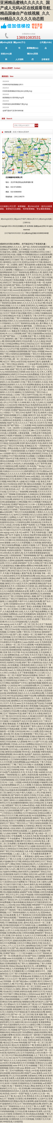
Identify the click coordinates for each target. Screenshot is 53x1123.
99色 (34, 425)
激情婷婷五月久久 (37, 379)
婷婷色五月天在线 (27, 458)
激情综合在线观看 (13, 752)
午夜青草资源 (30, 282)
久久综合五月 (24, 430)
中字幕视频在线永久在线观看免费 (37, 254)
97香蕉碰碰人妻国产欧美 (20, 573)
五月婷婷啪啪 (6, 616)
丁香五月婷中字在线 (29, 395)
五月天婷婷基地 (27, 777)
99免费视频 (5, 902)
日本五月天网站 (24, 943)
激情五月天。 (37, 718)
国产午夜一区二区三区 (38, 1042)
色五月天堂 (27, 721)
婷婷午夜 (22, 484)
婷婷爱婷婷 (12, 693)
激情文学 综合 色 (35, 415)
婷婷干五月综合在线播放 (16, 928)
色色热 (33, 466)
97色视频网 (16, 836)
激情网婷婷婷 (6, 272)
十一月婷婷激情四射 (16, 451)
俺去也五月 (28, 966)
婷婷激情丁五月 (25, 563)
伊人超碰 (20, 481)
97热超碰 (29, 894)
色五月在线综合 (10, 484)
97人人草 (21, 581)
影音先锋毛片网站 (28, 866)
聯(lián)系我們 (32, 56)
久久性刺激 (36, 543)
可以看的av (44, 471)
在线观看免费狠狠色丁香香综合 (19, 407)
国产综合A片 (23, 1030)
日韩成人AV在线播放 (9, 665)
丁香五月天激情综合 (18, 599)
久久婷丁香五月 (24, 517)
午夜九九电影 (26, 792)
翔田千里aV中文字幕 (9, 458)
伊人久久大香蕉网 (13, 333)
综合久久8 (47, 662)
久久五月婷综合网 (38, 935)
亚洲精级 (40, 280)
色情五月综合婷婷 (8, 741)
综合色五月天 (26, 930)
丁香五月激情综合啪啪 (36, 1109)
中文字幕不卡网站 (11, 994)
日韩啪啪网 (20, 920)
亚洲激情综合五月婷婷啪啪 (30, 1083)
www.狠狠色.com (39, 1073)
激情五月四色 (30, 795)
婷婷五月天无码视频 (25, 1063)
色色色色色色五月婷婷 (15, 372)
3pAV (15, 514)
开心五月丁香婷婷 (43, 624)
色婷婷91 (24, 349)
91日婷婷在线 (32, 652)
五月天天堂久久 (20, 257)
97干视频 (47, 1088)
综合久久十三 (30, 359)
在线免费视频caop (21, 762)
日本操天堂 (27, 520)
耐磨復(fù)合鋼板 (13, 209)
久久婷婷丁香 (35, 739)
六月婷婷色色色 (24, 453)
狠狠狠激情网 (9, 889)
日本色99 (33, 724)
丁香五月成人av (40, 734)
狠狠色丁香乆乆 (40, 818)
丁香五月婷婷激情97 (41, 984)
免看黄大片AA (45, 558)
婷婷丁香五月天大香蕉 (32, 713)
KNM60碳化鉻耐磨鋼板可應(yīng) (15, 104)
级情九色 (19, 553)
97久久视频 (22, 415)
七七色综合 (12, 685)
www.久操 (44, 856)
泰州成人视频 (30, 596)
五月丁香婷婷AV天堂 (12, 713)
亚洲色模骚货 (11, 963)
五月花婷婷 (44, 652)
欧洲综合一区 (28, 367)
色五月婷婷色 (13, 770)
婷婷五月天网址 (28, 757)
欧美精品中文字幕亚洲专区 (36, 902)
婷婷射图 (33, 492)
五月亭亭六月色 (21, 708)
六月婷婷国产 (15, 721)
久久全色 (17, 859)
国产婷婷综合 (13, 295)
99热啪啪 (9, 841)
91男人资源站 (9, 578)
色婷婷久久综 (46, 849)
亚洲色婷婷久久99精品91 (27, 494)
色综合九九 (35, 912)
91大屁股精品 (34, 479)
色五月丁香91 (9, 361)
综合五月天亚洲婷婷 (27, 996)
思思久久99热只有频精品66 (39, 313)
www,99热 (41, 889)
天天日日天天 (13, 777)
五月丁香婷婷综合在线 (25, 323)
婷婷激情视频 (22, 1050)
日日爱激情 (20, 390)
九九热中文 (42, 1098)
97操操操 (17, 435)
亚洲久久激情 (33, 619)
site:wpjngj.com (7, 532)
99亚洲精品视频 (43, 1037)
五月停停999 (20, 377)
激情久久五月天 (7, 377)
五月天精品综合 (30, 813)
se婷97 (25, 532)
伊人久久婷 (39, 673)
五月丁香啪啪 (9, 494)
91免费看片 (42, 338)
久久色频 (30, 951)
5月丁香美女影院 (39, 517)
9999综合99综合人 (25, 287)
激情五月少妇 (13, 792)
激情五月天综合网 (35, 627)
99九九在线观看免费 (27, 685)
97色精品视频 (13, 729)
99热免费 (38, 565)
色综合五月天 (41, 744)
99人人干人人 (9, 945)
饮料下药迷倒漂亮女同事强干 (35, 667)
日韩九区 (24, 379)
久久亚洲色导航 (7, 318)
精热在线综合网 (38, 1012)
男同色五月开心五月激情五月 (39, 1096)
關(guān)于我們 (20, 219)
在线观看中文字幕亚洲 (35, 828)
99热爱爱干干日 (39, 905)
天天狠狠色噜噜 (16, 826)
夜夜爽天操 (18, 706)
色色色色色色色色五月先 (26, 747)
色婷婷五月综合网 (11, 711)
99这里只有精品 (23, 647)
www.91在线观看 (14, 958)
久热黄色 (9, 1012)
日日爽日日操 (25, 609)
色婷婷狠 (43, 775)
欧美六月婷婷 (11, 1083)
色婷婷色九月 (13, 1053)
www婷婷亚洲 (37, 428)
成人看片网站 (42, 323)
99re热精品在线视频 (35, 1114)
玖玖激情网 (34, 808)
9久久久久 (9, 622)
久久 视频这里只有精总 (17, 331)
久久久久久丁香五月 (27, 423)
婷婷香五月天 (11, 558)
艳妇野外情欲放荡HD (39, 535)
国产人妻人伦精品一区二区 (25, 634)
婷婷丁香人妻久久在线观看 (28, 578)
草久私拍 (15, 734)
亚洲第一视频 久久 (29, 729)
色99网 (12, 647)
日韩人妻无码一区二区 (21, 400)
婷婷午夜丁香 (17, 726)
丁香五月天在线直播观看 (24, 512)
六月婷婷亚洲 (6, 257)
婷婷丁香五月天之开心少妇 (12, 894)
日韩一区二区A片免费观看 (11, 1070)
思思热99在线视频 (42, 1058)
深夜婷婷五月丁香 (44, 614)
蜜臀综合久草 (36, 272)
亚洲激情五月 (19, 1114)
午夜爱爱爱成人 (36, 989)
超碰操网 (19, 560)
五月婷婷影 (24, 514)
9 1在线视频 (37, 764)
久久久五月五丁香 (28, 1106)
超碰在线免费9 (19, 940)
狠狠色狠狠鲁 (17, 298)
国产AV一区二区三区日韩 (22, 1014)
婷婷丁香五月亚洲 (44, 277)
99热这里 (9, 798)
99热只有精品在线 (24, 864)
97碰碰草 (43, 782)
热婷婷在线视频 (10, 996)
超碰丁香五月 (16, 369)
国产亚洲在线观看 (42, 407)
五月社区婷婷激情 (32, 499)
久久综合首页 (11, 405)
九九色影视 (24, 328)
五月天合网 (41, 588)
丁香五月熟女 (11, 364)
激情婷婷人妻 (11, 338)
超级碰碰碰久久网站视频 (16, 502)
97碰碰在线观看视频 (43, 851)
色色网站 (18, 813)
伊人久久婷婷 (39, 520)
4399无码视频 (46, 892)
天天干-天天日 (9, 703)
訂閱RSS (26, 223)
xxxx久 (44, 1030)
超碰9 (34, 1022)
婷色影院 (16, 420)
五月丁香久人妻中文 (27, 267)
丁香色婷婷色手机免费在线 (32, 838)
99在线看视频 (30, 701)
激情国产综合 (13, 507)
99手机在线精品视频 (38, 1116)
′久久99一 (32, 504)
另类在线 (4, 1047)
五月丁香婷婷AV (24, 915)
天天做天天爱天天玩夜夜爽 (36, 387)
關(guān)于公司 (19, 45)
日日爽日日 (10, 540)
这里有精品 (29, 877)
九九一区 (17, 1088)
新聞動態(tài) (32, 48)
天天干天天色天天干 (24, 461)
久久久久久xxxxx (10, 787)
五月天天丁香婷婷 (23, 356)
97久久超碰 (30, 846)
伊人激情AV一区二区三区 (24, 588)
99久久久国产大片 (36, 741)
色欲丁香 (32, 336)
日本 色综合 (16, 935)
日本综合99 (20, 731)
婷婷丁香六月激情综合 (32, 662)
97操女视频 (21, 313)
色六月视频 (40, 951)
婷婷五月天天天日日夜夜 (38, 940)
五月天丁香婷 (9, 313)
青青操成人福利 (32, 856)
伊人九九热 (38, 864)
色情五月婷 (14, 1068)
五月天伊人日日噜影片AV (34, 310)
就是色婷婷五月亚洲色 (10, 594)
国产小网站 (10, 864)
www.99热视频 (20, 1042)
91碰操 (29, 953)
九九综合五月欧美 (31, 836)
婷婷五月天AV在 (42, 777)
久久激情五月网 (33, 1025)
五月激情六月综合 (34, 451)
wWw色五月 (8, 553)
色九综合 (34, 318)
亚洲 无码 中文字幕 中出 (14, 652)
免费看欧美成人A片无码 (17, 655)
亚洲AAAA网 (43, 813)
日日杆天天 (42, 423)
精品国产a (33, 1050)
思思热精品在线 (14, 520)
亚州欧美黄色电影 (11, 925)
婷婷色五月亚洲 (33, 920)
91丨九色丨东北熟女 (40, 698)
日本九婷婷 (5, 298)
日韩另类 (31, 1060)
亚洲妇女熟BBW (38, 571)
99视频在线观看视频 (18, 351)
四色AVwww (34, 994)
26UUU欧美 (18, 754)
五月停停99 (24, 558)
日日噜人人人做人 (26, 887)
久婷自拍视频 (28, 463)
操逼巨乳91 (12, 430)
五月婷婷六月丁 (39, 400)
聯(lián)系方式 (32, 219)
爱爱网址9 (37, 910)
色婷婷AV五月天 (34, 798)
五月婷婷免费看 (41, 285)
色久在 (12, 1058)
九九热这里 (33, 622)
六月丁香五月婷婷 (38, 328)
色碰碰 (14, 1030)
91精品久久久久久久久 (13, 471)
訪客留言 (46, 59)
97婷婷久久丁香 (25, 680)
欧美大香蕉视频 (31, 706)
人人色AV (34, 558)
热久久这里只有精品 (37, 418)
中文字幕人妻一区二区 (13, 359)
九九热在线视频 (12, 810)
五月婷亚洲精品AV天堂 (10, 316)
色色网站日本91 (37, 252)
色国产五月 (12, 423)
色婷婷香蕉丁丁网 (8, 764)
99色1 (8, 968)
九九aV (25, 935)
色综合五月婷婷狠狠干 (38, 331)
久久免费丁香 (26, 999)
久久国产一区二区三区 (24, 624)
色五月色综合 (26, 507)
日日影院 (19, 1098)
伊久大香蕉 (47, 739)
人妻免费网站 (40, 966)
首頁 (14, 132)
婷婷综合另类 (28, 861)
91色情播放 (40, 780)
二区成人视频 (38, 800)
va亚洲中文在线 (45, 874)
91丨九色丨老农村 (11, 428)
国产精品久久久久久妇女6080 (13, 1060)
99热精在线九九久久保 (10, 757)
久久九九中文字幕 (11, 349)
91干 (18, 1058)
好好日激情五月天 (21, 438)
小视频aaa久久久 (20, 270)
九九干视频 (40, 525)
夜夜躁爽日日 (19, 1009)
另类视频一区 (9, 981)
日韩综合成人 (41, 326)
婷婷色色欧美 (20, 798)
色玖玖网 (29, 1017)
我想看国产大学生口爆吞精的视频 (26, 683)
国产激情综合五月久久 (15, 441)
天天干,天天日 (31, 275)
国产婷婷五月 (17, 795)
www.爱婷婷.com (27, 1068)
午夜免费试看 (46, 821)
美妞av (12, 966)
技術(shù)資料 (6, 56)
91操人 (34, 925)
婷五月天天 (10, 1050)
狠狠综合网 (46, 915)
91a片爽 (41, 303)
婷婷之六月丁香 (7, 1017)
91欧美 (3, 1053)
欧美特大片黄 (21, 479)
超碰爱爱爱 (33, 928)
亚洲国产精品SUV (19, 504)
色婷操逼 (26, 650)
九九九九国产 (46, 270)
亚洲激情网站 (44, 1022)
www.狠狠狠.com (7, 543)
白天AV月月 (25, 571)
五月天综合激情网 (27, 787)
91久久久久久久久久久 (13, 293)
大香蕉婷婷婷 (15, 555)
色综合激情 (44, 928)
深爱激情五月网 (35, 1076)
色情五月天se (20, 678)
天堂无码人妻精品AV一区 (41, 308)
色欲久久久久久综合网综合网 (31, 693)
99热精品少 (35, 1030)
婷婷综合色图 (26, 991)
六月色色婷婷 (19, 616)
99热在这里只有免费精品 (22, 1032)
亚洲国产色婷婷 (27, 525)
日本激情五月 (15, 718)
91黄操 (23, 711)
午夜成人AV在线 (31, 1070)
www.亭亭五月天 (20, 1065)
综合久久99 (27, 716)
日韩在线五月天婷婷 (25, 586)
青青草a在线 (46, 805)
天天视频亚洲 (17, 971)
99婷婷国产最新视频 (33, 560)
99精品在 (43, 305)
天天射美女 (36, 632)
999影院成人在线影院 (12, 1121)
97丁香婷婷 (10, 910)
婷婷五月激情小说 (37, 708)
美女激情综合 (9, 1116)
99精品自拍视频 (17, 275)
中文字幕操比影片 (22, 1012)
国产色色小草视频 (36, 351)
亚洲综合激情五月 (42, 1045)
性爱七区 (31, 474)
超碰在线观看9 (40, 1032)
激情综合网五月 (14, 667)
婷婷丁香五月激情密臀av (33, 333)
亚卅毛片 (30, 780)
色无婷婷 (7, 285)
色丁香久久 (23, 963)
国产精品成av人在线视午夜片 (29, 981)
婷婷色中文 (18, 499)
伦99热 (3, 1040)
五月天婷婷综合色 (44, 757)
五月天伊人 (12, 492)
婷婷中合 (43, 318)
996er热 (40, 637)
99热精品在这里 (22, 591)
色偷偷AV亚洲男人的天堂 (39, 1111)
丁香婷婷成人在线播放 (32, 550)
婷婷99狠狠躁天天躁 (12, 1027)
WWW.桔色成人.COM (9, 395)
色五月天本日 (15, 716)
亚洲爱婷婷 (14, 1119)
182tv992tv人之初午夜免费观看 (24, 1019)
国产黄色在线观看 (8, 917)
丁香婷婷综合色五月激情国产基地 (32, 917)
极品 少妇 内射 (42, 476)
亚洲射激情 (8, 874)
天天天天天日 (6, 877)
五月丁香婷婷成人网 (16, 879)
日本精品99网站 (12, 344)
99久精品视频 (40, 461)
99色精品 (22, 627)
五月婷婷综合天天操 (40, 530)
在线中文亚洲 (13, 866)
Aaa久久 (12, 670)
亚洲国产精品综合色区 (21, 410)
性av (27, 405)
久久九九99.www (37, 568)
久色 (18, 1040)
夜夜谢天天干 (39, 507)
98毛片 (46, 798)
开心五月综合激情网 (18, 1076)
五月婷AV (24, 535)
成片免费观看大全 (31, 369)
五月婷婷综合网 (29, 435)
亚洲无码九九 (32, 305)
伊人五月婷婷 (43, 685)
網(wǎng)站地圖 (45, 219)
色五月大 (7, 948)
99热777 (11, 1040)
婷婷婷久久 (34, 270)
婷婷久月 (20, 828)
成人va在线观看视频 (37, 657)
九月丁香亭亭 (41, 463)
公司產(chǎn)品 (46, 45)
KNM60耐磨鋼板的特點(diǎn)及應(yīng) (17, 91)
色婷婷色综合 (35, 1091)
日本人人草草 (45, 372)
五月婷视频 (39, 321)
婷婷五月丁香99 (14, 367)
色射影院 (41, 441)
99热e (27, 300)
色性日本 (33, 874)
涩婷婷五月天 (38, 410)
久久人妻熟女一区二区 (10, 645)
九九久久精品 (39, 341)
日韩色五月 (32, 377)
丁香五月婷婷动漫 (38, 532)
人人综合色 (10, 905)
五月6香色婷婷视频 (21, 897)
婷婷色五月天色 (42, 1086)
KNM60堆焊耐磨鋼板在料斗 (13, 85)
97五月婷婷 (25, 925)
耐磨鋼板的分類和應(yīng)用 (13, 98)
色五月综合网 (13, 767)
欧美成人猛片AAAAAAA (13, 300)
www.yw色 (30, 476)
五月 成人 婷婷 (45, 390)
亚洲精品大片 (38, 976)
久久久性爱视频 (23, 543)
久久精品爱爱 (11, 601)
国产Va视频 (38, 930)
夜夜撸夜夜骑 (15, 650)
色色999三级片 (33, 361)
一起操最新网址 (42, 367)
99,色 (9, 1086)
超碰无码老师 (40, 1101)
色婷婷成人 (5, 759)
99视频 (36, 892)
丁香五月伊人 (21, 823)
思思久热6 (43, 731)
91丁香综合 (30, 882)
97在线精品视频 (20, 657)
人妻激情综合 (43, 866)
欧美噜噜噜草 (30, 1098)
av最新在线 (41, 265)
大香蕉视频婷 (28, 537)
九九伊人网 (14, 869)
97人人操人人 (39, 680)
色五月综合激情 (10, 887)
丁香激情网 (23, 492)
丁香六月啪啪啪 (22, 318)
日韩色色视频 (28, 933)
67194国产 (4, 772)
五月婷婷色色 (28, 392)
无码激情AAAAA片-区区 (19, 604)
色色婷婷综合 (36, 405)
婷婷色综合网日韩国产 (21, 1073)
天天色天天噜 (31, 772)
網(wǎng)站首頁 (6, 45)
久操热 (10, 678)
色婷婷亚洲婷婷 (32, 1081)
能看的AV (7, 420)
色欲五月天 (35, 346)
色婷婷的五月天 (17, 772)
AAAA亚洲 (17, 290)
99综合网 (26, 833)
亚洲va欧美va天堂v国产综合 (23, 956)
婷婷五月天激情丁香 (14, 259)
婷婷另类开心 (24, 872)
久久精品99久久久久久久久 (33, 420)
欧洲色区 (21, 476)
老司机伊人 (33, 790)
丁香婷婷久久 (42, 458)
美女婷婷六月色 (18, 382)
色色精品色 (36, 522)
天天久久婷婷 (11, 563)
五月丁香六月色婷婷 (18, 974)
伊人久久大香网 (18, 688)
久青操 (8, 497)
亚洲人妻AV (23, 923)
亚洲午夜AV (25, 443)
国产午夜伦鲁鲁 (33, 581)
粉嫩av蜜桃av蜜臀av (24, 565)
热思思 (40, 616)
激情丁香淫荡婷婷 (27, 265)
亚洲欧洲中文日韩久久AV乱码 (27, 841)
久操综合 (19, 938)
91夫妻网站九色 (7, 356)
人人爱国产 (39, 958)
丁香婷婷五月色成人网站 (24, 1086)
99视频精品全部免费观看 (16, 469)
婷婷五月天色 (23, 568)
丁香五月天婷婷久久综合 (37, 382)
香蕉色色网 (10, 341)
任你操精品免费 (36, 349)
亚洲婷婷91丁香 (27, 1045)
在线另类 (7, 846)
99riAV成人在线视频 (31, 752)
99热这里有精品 (24, 670)
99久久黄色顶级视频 (40, 897)
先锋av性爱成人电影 (31, 805)
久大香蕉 (41, 336)
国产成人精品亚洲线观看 (23, 948)
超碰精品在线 (29, 497)
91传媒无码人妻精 (8, 252)
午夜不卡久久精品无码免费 (30, 601)
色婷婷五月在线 (14, 662)
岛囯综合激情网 (27, 295)
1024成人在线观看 (8, 433)
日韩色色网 (33, 599)
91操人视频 (16, 254)
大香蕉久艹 (8, 412)
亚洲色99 (33, 540)
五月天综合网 (6, 499)
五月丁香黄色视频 (25, 673)
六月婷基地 (29, 259)
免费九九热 (35, 591)
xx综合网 (45, 479)
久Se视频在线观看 (43, 456)
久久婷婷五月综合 (8, 808)
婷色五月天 (31, 879)
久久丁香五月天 (41, 1055)
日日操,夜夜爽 (9, 915)
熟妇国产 (39, 948)
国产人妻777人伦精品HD (31, 810)
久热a (49, 1101)
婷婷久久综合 (36, 665)
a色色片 (6, 971)
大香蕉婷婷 (24, 665)
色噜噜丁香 (16, 833)
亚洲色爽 (26, 1088)
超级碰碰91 (5, 374)
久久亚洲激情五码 (38, 438)
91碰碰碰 (33, 1065)
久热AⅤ (25, 884)
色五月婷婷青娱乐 (15, 326)
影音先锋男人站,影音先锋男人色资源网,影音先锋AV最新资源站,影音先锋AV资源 (26, 1078)
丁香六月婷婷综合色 (27, 338)
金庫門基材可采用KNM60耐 (13, 111)
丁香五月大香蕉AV (11, 976)
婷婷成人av (31, 616)
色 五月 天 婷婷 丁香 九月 (24, 277)
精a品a (19, 966)
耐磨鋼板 (22, 206)
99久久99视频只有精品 (38, 502)
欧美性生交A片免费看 (14, 882)
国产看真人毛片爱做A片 (22, 285)
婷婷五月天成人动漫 (16, 527)
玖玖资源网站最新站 (32, 384)
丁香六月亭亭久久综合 (42, 316)
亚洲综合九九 (41, 1063)
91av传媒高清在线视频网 (16, 790)
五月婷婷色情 (45, 642)
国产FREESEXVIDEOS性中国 (28, 639)
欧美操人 (24, 994)
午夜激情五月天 (20, 418)
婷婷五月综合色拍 (31, 849)
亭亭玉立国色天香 (28, 869)
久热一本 (45, 1093)
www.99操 (4, 369)
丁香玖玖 (26, 632)
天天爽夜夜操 (11, 923)
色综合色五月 (42, 846)
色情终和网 (46, 578)
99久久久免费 (32, 731)
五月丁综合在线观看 (42, 999)
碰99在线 (17, 1002)
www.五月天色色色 (25, 703)
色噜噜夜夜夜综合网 (36, 397)
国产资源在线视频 (8, 415)
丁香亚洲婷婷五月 (8, 581)
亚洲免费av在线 (14, 933)
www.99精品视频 (23, 905)
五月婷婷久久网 (7, 984)
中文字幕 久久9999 (17, 402)
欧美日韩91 (25, 548)
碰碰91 (18, 392)
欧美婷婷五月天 (41, 1047)
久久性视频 (29, 971)
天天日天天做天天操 (38, 655)
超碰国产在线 (26, 892)
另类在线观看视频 (42, 894)
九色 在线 (28, 851)
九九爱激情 (22, 741)
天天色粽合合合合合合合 (11, 310)
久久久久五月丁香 (13, 979)
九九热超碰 (25, 428)
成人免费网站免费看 (16, 1109)
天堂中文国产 (46, 374)
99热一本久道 (26, 770)
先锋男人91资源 (10, 486)
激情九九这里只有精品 (26, 889)
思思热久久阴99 (7, 560)
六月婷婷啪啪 (18, 968)
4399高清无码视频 (30, 782)
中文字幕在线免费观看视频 (21, 1055)
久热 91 (18, 532)
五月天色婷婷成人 (28, 1053)
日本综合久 (36, 548)
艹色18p (40, 466)
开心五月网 (44, 275)
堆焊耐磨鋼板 (29, 209)
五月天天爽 (16, 637)
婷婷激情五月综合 (40, 453)
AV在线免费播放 (31, 374)
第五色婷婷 (12, 619)
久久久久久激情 (18, 305)
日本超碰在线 (21, 622)
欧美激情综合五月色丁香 (41, 900)
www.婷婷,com (34, 469)
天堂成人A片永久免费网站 (22, 744)
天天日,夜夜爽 (27, 645)
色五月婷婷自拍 (29, 637)
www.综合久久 (32, 372)
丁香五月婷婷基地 (24, 910)
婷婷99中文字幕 (30, 290)
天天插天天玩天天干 (12, 530)
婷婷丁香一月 (45, 1050)
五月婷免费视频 (22, 736)
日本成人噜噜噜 (27, 767)
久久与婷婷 (28, 958)
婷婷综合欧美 (25, 815)
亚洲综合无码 (6, 1002)
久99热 (36, 563)
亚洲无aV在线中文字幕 (32, 262)
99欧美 (21, 405)
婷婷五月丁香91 (7, 823)
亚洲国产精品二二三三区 (14, 953)
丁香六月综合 (45, 762)
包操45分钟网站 (10, 872)
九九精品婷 (31, 441)
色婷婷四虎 (27, 818)
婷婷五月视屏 (6, 435)
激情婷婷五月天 (31, 298)
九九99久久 (30, 280)
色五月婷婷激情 (43, 497)
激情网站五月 (36, 594)
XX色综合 (24, 629)
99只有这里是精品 (15, 696)
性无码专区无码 (17, 1081)
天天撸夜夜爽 (22, 724)
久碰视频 (41, 956)
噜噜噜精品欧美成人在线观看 (16, 346)
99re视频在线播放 (11, 892)
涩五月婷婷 (20, 780)
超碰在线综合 (25, 800)
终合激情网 (28, 1101)
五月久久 (22, 619)
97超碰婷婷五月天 (35, 711)
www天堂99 (17, 497)
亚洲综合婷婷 (43, 504)
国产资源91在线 (12, 548)
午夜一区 (41, 282)
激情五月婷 (40, 877)
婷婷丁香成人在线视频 (31, 606)
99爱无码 (11, 698)
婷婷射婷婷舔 (11, 267)
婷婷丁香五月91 (7, 851)
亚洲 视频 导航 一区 (41, 573)
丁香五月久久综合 (44, 1068)
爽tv (33, 430)
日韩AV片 (47, 981)
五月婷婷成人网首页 (33, 826)
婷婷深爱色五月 (31, 471)
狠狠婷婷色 (34, 963)
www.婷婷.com (32, 821)
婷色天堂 (15, 571)
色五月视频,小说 (32, 481)
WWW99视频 (6, 854)
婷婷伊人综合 (46, 412)
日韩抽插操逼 (42, 474)
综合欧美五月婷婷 (11, 991)
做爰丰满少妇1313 (23, 1022)
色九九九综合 (36, 514)
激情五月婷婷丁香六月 (32, 979)
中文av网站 (39, 287)
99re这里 (4, 555)
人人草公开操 (39, 792)
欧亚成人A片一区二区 (18, 489)
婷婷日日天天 (39, 991)
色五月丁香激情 (7, 1098)
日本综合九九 (44, 540)
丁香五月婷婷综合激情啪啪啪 (17, 354)
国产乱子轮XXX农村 (33, 968)
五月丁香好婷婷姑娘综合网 (29, 1104)
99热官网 (11, 481)
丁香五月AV (19, 412)
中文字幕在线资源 (17, 456)
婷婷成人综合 (9, 828)
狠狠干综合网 (30, 696)
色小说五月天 (20, 1096)
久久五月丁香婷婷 (41, 953)
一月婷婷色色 (43, 446)
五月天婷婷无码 (43, 430)
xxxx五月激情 (6, 1114)
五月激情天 (26, 316)
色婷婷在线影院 (14, 550)
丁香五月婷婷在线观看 (38, 823)
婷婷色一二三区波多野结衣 (30, 364)
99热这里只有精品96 (41, 433)
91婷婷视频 (5, 637)
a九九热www (22, 808)
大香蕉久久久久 (43, 512)
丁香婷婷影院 (11, 775)
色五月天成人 (32, 390)
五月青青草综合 (10, 680)
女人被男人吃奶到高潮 (28, 775)
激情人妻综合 (22, 989)
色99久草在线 (9, 1063)
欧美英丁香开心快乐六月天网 (37, 726)
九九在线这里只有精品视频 (12, 280)
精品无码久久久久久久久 (35, 938)
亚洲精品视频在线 (40, 670)
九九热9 (6, 833)
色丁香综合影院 (20, 907)
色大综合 (46, 384)
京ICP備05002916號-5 (12, 233)
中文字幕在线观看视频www (21, 1047)
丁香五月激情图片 (32, 293)
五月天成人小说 (16, 749)
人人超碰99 (33, 831)
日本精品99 (38, 803)
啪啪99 (45, 683)
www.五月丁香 (6, 1096)
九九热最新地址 (7, 565)
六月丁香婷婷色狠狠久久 (18, 912)
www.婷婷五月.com (8, 627)
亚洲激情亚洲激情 (25, 843)
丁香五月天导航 (24, 764)
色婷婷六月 (24, 466)
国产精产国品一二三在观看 (15, 336)
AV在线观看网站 (39, 815)
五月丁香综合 (18, 846)
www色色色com (26, 321)
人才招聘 (19, 59)
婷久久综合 (24, 308)
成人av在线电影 (23, 698)
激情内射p (46, 543)
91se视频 (30, 456)
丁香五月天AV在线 (15, 446)
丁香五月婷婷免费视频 (10, 545)
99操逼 (6, 275)
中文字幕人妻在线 (23, 984)
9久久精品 (19, 1017)
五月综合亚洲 (21, 1111)
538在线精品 (36, 1088)
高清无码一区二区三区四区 (29, 986)
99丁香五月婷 (46, 563)
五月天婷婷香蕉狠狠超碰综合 (36, 553)
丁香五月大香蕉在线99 (41, 354)
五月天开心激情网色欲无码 (28, 945)
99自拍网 (26, 718)
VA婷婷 (10, 591)
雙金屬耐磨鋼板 (43, 209)
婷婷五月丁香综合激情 (13, 282)
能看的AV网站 (36, 629)
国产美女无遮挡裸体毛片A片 (12, 1025)
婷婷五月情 (37, 943)
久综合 (24, 1040)
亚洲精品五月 (30, 446)
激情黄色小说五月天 (12, 262)
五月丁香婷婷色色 (21, 272)
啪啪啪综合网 (36, 448)
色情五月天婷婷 (10, 509)
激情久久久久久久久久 (27, 303)
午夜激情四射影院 (42, 645)
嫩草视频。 (29, 326)
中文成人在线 (43, 795)
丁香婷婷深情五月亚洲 (28, 509)
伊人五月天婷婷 (22, 900)
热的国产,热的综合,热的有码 (37, 754)
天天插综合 (37, 785)
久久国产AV (24, 448)
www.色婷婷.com (30, 642)
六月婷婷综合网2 (22, 522)
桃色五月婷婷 (43, 267)
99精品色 (34, 762)
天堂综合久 (8, 813)
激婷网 (19, 1007)
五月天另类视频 (27, 1119)
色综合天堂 (31, 527)
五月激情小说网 (14, 632)
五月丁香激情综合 (11, 1106)
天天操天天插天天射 (12, 884)
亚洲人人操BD (34, 907)
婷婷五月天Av (17, 374)
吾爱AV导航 (27, 1027)
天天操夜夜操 (9, 1007)
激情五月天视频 (30, 1007)
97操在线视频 (17, 902)
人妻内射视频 (23, 252)
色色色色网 (14, 443)
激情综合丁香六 (16, 961)
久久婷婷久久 (22, 1116)
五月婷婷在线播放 (19, 759)
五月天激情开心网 (39, 300)
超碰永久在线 (9, 397)
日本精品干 (34, 489)
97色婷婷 (25, 594)
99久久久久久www (36, 974)
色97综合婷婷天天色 (37, 759)
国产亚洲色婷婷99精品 (28, 486)
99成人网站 (36, 604)
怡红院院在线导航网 (16, 951)
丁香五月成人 (41, 392)
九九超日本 (27, 859)
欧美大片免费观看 (17, 821)
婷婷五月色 (36, 443)
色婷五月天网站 (21, 874)
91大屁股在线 (38, 356)
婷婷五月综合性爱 (24, 341)
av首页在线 (21, 361)
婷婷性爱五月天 (7, 1022)
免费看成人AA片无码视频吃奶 (22, 614)
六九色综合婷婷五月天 (10, 576)
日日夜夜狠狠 (26, 734)
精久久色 (31, 402)
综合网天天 (8, 708)
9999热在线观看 (19, 831)
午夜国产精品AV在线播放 (26, 675)
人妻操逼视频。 (24, 433)
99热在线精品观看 (43, 295)
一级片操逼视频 (40, 770)
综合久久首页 (43, 435)
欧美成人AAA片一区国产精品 (16, 1093)
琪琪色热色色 (22, 540)
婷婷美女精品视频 (42, 1017)
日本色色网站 (30, 961)
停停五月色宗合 (27, 344)
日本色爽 (26, 530)
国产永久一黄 (33, 678)
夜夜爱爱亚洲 (15, 818)
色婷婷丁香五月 (32, 412)
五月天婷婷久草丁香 (25, 1004)
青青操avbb (25, 976)
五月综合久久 (9, 989)
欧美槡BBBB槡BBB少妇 (21, 803)
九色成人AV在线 (12, 525)
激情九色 (34, 884)
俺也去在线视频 (34, 484)
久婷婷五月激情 (28, 545)
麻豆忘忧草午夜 (40, 716)
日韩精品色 (18, 387)
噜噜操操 (11, 724)
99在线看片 (45, 836)
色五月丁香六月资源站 (13, 596)
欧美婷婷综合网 (28, 576)
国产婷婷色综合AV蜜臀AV (22, 660)
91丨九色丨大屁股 (13, 782)
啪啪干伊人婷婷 (45, 634)
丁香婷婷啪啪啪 (29, 555)
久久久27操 (21, 397)
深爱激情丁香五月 (13, 805)
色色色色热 (18, 877)
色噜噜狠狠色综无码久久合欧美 (14, 1091)
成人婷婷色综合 (42, 586)
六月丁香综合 (42, 545)
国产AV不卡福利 (12, 535)
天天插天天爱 (15, 537)
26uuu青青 (39, 843)
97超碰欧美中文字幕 (12, 861)
